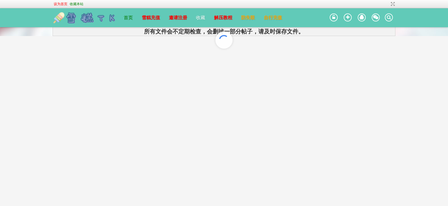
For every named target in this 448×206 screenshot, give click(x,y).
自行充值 (273, 17)
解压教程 (223, 17)
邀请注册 (178, 17)
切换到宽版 (392, 4)
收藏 (200, 17)
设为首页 (60, 4)
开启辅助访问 (385, 4)
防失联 (248, 17)
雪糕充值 (151, 17)
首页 (128, 17)
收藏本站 (76, 4)
